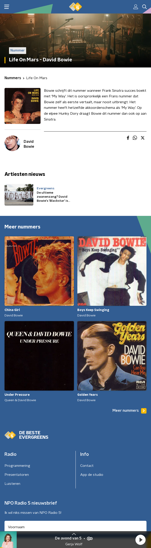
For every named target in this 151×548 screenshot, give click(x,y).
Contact (87, 465)
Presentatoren (17, 474)
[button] (140, 539)
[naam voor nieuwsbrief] (75, 527)
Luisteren (12, 483)
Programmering (17, 465)
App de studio (91, 474)
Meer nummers (129, 411)
